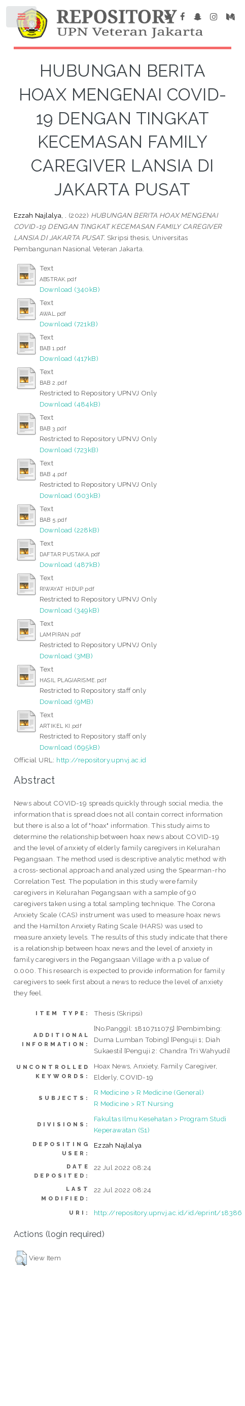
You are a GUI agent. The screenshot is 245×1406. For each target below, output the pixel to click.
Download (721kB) (69, 324)
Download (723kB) (69, 450)
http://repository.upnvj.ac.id (101, 760)
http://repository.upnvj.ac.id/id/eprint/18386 (168, 1213)
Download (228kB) (69, 530)
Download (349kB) (69, 610)
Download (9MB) (67, 701)
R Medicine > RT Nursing (133, 1103)
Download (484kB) (70, 404)
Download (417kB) (69, 358)
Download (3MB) (66, 656)
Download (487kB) (70, 564)
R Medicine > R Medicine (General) (149, 1092)
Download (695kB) (70, 747)
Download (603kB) (70, 495)
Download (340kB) (70, 289)
